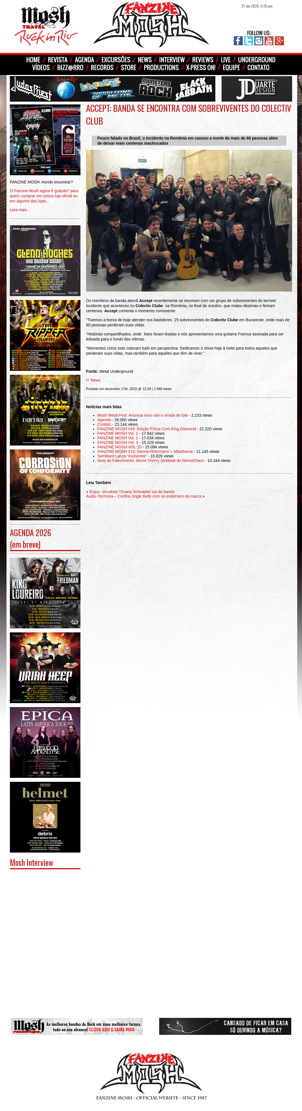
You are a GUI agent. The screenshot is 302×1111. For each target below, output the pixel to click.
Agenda (104, 420)
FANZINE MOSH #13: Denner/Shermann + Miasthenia (145, 451)
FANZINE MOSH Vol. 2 (117, 438)
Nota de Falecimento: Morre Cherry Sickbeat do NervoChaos (150, 460)
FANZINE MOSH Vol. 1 (117, 433)
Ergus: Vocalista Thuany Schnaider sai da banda (132, 491)
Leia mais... (45, 192)
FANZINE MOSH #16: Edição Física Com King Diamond (146, 429)
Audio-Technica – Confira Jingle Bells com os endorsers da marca (144, 496)
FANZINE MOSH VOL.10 (119, 447)
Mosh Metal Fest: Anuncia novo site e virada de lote (142, 415)
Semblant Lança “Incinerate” (122, 456)
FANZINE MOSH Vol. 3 (117, 442)
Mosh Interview (31, 862)
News (95, 380)
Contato (104, 424)
